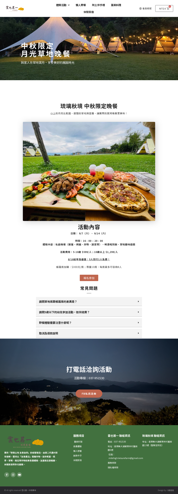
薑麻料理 (116, 5)
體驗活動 (63, 5)
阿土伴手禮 (98, 5)
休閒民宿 (89, 12)
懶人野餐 (81, 5)
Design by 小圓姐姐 (166, 490)
